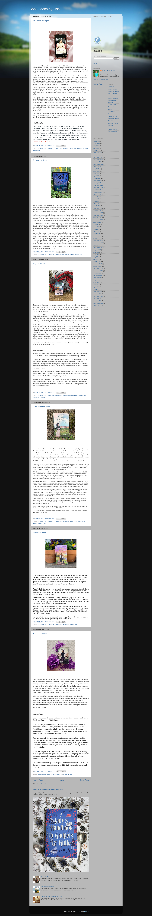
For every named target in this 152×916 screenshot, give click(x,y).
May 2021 (96, 284)
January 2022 (97, 266)
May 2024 (96, 201)
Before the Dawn (46, 877)
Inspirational (36, 150)
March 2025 (96, 178)
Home (61, 780)
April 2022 (96, 259)
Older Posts (84, 780)
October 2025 (97, 162)
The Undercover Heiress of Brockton (51, 896)
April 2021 (96, 287)
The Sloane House (40, 634)
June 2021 (96, 282)
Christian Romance (53, 148)
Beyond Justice (39, 264)
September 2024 (98, 192)
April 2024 (96, 203)
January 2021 (97, 294)
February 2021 (97, 291)
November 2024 (98, 187)
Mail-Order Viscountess (47, 886)
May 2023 (96, 229)
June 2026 (96, 143)
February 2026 (97, 152)
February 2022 (97, 264)
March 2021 (96, 289)
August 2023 (97, 222)
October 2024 (97, 189)
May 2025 (96, 173)
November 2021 (98, 271)
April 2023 (96, 231)
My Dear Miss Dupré (41, 21)
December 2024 (98, 185)
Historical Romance (82, 148)
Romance (110, 121)
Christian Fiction (42, 148)
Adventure (111, 86)
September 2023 (98, 220)
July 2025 (96, 169)
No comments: (49, 145)
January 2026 (97, 155)
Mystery (47, 774)
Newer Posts (38, 780)
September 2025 (98, 164)
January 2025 (97, 183)
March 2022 (96, 261)
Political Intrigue (75, 395)
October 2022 (97, 245)
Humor (110, 109)
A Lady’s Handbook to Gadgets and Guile (48, 789)
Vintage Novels (67, 774)
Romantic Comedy (113, 123)
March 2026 (96, 150)
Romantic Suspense (56, 774)
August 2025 (97, 166)
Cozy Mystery (112, 104)
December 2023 (98, 213)
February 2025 (97, 180)
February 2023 (97, 236)
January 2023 (97, 238)
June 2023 (96, 227)
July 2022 (96, 252)
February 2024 (97, 208)
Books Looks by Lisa (108, 70)
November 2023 (98, 215)
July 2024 (96, 196)
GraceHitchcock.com (41, 142)
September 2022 (98, 247)
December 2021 (98, 268)
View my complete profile (100, 79)
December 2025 (98, 157)
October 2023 (97, 217)
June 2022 (96, 254)
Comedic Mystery (113, 98)
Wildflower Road (39, 533)
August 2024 (97, 194)
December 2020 (98, 296)
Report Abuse (98, 84)
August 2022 (97, 250)
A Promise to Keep (40, 160)
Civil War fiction (112, 93)
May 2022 (96, 257)
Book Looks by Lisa (44, 9)
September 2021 (98, 275)
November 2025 (98, 159)
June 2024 (96, 199)
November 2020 (98, 298)
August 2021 (97, 277)
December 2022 (98, 240)
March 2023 (96, 233)
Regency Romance (113, 118)
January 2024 (97, 210)
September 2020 (98, 303)
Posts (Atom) (44, 784)
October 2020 (97, 301)
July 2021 (96, 280)
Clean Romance (64, 148)
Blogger (86, 911)
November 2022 (98, 243)
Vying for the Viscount (41, 406)
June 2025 (96, 171)
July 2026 (96, 141)
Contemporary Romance (67, 254)
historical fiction (74, 521)
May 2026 (96, 145)
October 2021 (97, 273)
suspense (42, 397)
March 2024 (96, 206)
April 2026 (96, 148)
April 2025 (96, 176)
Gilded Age (73, 148)
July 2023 (96, 224)
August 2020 (97, 305)
